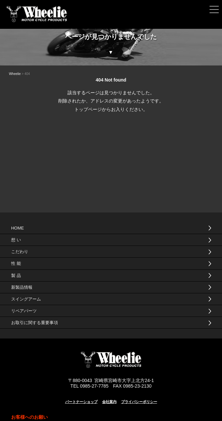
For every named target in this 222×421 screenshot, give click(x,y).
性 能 (16, 263)
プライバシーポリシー (139, 402)
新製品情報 (21, 287)
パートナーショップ (81, 402)
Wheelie (15, 74)
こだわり (19, 251)
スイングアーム (26, 299)
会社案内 (109, 402)
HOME (17, 228)
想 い (16, 239)
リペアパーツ (24, 310)
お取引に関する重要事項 (34, 322)
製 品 (16, 275)
